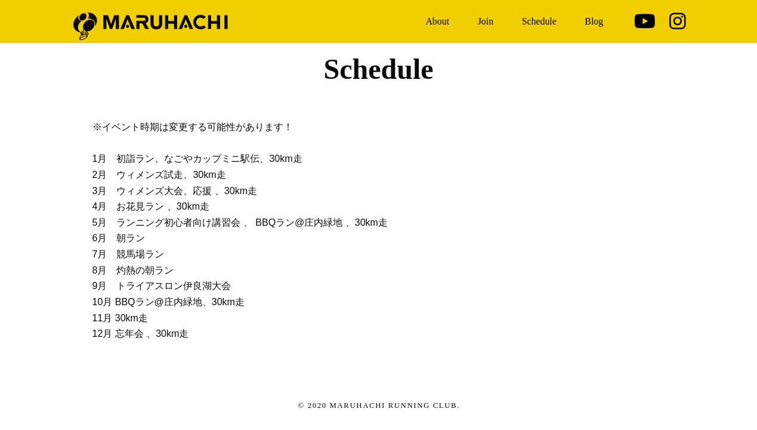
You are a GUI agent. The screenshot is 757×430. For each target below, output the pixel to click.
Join (485, 21)
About (437, 21)
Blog (594, 21)
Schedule (539, 21)
